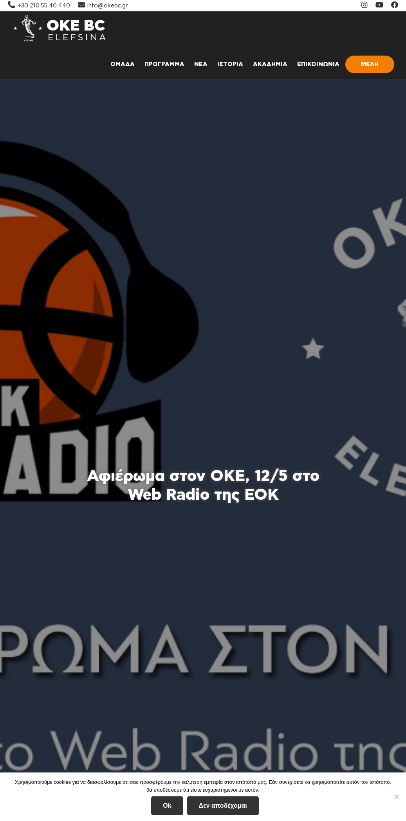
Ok (167, 805)
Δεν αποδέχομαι (223, 805)
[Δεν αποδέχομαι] (396, 797)
